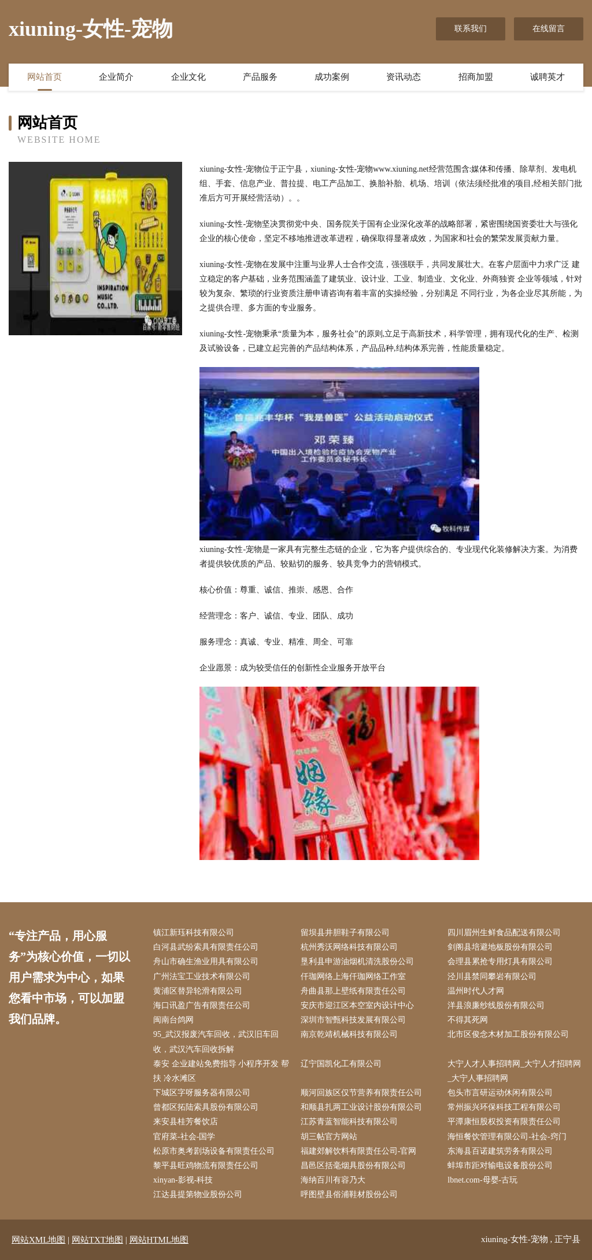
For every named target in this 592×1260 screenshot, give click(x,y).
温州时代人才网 (475, 991)
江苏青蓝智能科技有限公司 (349, 1121)
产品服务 (260, 76)
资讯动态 (403, 76)
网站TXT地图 (97, 1239)
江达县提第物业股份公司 (197, 1194)
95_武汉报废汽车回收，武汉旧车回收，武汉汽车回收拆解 (216, 1041)
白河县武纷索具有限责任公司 (205, 947)
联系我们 (470, 28)
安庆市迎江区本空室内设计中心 (357, 1005)
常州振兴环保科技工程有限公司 (504, 1107)
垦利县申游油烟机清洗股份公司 (357, 961)
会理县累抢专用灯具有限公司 (500, 961)
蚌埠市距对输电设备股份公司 (500, 1165)
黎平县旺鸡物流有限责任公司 (205, 1165)
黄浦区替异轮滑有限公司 (197, 991)
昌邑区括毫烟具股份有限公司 (353, 1165)
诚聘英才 (547, 76)
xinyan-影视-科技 (183, 1180)
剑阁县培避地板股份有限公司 (500, 947)
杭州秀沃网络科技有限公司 (349, 947)
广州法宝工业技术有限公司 (201, 976)
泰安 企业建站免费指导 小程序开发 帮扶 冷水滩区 (221, 1071)
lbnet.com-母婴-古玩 (482, 1180)
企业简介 (116, 76)
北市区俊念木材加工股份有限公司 (508, 1034)
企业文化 (188, 76)
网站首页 (44, 76)
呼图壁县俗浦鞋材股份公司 (349, 1194)
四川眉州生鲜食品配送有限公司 (504, 932)
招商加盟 (475, 76)
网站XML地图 (38, 1239)
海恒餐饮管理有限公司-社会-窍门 (506, 1136)
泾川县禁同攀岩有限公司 (491, 976)
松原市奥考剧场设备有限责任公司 (214, 1151)
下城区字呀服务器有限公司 (201, 1092)
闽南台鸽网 (173, 1020)
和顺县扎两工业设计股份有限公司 (361, 1107)
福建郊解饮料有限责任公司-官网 (359, 1151)
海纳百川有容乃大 (333, 1180)
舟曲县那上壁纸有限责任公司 (353, 991)
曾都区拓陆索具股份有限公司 (205, 1107)
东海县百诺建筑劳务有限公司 (500, 1151)
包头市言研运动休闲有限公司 (500, 1092)
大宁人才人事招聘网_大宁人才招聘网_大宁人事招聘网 (514, 1071)
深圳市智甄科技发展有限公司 (353, 1020)
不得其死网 (467, 1020)
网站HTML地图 (159, 1239)
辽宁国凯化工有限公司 (341, 1063)
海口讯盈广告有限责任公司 (201, 1005)
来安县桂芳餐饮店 (185, 1121)
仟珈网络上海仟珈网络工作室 (353, 976)
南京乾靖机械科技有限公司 (349, 1034)
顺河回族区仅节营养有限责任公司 (361, 1092)
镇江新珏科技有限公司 (193, 932)
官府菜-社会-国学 (184, 1136)
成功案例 (331, 76)
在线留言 (548, 28)
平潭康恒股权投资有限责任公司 (504, 1121)
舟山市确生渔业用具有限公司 (205, 961)
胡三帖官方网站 (329, 1136)
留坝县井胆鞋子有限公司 (345, 932)
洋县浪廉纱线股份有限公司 (496, 1005)
